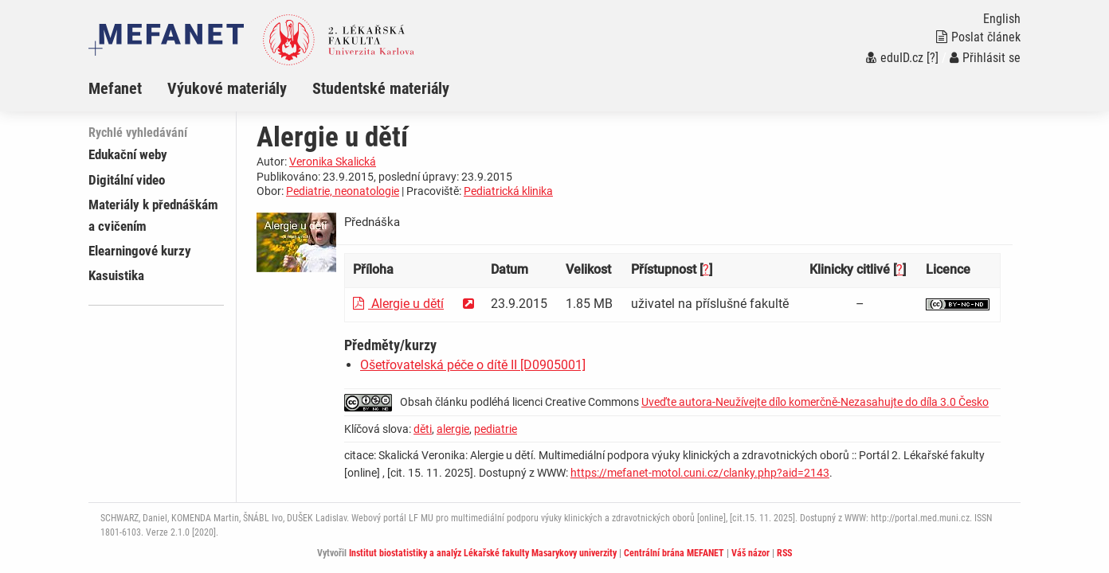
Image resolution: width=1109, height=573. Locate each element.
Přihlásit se (985, 57)
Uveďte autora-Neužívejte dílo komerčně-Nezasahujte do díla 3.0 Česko (815, 402)
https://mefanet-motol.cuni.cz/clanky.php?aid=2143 (699, 472)
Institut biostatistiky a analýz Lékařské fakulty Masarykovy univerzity (483, 553)
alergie (453, 429)
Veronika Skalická (332, 161)
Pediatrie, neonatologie (342, 191)
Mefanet (115, 88)
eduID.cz (894, 57)
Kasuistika (116, 275)
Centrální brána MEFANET (674, 553)
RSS (784, 553)
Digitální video (126, 180)
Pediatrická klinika (508, 191)
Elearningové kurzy (139, 251)
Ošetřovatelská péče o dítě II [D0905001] (473, 364)
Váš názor (750, 553)
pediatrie (495, 429)
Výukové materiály (227, 88)
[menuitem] (127, 88)
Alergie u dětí (398, 303)
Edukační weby (127, 154)
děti (422, 429)
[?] (933, 57)
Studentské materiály (380, 88)
